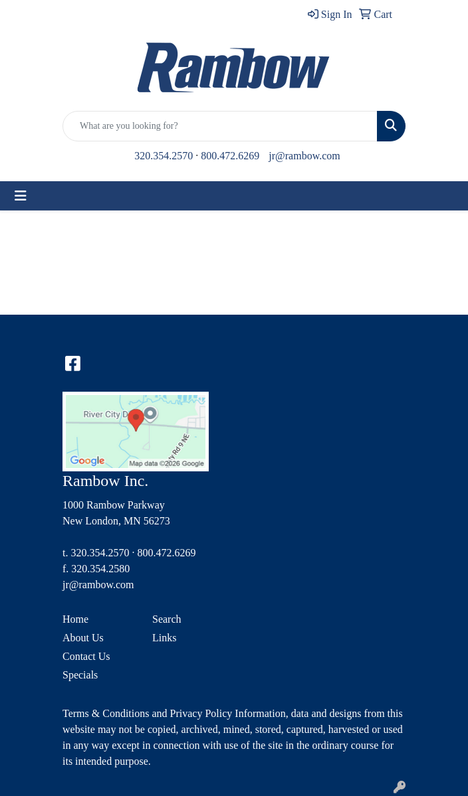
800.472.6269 (230, 155)
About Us (83, 637)
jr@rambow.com (304, 155)
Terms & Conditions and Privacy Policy (147, 713)
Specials (80, 674)
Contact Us (86, 656)
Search (166, 619)
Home (75, 619)
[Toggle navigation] (21, 196)
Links (164, 637)
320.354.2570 (163, 155)
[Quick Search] (220, 126)
